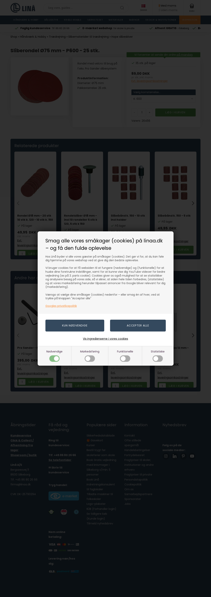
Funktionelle (125, 356)
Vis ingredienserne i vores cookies (105, 339)
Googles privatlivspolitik (61, 306)
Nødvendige (54, 356)
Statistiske (158, 356)
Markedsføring (89, 356)
